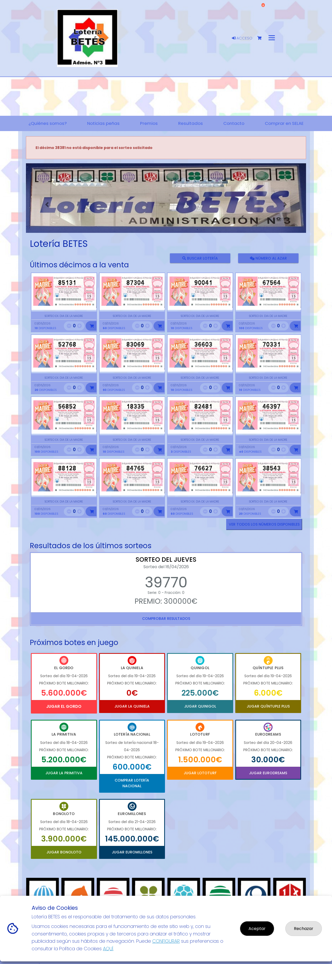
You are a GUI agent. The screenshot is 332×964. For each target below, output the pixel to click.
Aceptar (257, 929)
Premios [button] (149, 123)
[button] (47, 204)
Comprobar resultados (166, 618)
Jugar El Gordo (63, 706)
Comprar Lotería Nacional (132, 783)
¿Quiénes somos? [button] (48, 123)
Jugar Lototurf (200, 773)
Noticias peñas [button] (103, 123)
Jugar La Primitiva (63, 773)
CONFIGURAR (166, 941)
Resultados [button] (190, 123)
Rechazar (303, 929)
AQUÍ (108, 948)
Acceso (242, 38)
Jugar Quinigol (200, 706)
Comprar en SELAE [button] (284, 123)
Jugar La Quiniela (132, 706)
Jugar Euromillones (132, 852)
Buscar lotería (200, 258)
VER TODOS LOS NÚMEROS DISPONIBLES (264, 524)
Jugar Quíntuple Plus (268, 706)
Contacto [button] (233, 123)
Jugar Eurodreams (268, 773)
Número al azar (268, 258)
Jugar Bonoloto (63, 852)
